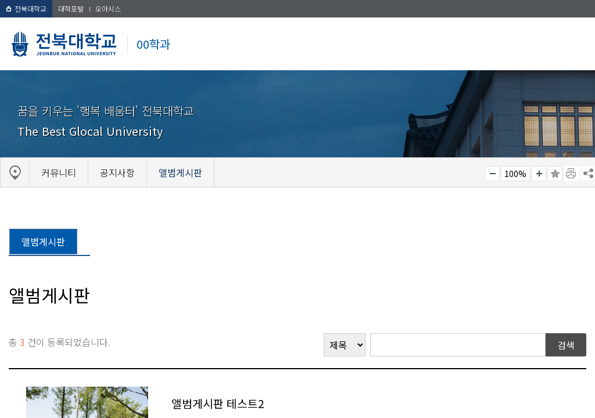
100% (515, 173)
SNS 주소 (587, 173)
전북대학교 (26, 8)
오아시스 (108, 8)
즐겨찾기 (554, 173)
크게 (538, 173)
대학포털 (71, 8)
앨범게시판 (43, 241)
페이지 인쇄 (571, 173)
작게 (492, 173)
